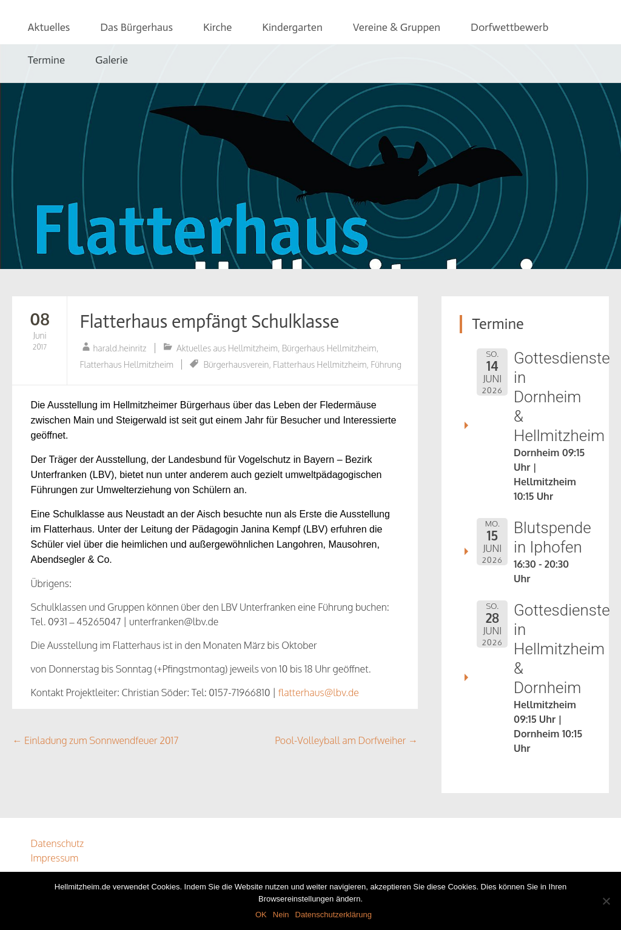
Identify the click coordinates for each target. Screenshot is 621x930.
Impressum (54, 858)
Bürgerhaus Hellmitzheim (329, 348)
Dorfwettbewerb (509, 27)
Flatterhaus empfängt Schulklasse (209, 322)
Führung (386, 364)
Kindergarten (292, 27)
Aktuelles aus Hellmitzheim (227, 348)
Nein (281, 914)
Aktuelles (48, 27)
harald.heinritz (119, 348)
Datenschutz (57, 843)
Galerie (111, 60)
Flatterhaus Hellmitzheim (126, 364)
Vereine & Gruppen (396, 27)
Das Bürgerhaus (136, 27)
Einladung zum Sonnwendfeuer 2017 (95, 740)
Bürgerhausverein (236, 364)
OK (261, 914)
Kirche (217, 27)
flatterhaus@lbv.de (319, 692)
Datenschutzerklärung (333, 914)
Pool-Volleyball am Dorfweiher (346, 740)
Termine (46, 60)
